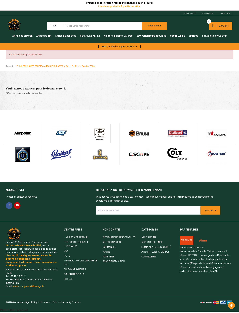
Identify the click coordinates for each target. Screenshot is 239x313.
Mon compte (190, 13)
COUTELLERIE (177, 36)
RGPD (67, 255)
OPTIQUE (193, 36)
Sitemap (68, 279)
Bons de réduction (114, 261)
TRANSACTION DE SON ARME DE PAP (80, 262)
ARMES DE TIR (43, 36)
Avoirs (106, 251)
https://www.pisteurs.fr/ (192, 247)
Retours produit (113, 242)
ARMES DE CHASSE (22, 36)
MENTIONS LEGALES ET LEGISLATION (76, 244)
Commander (207, 13)
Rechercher (154, 25)
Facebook (9, 205)
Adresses (108, 256)
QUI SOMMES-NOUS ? (75, 269)
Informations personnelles (119, 237)
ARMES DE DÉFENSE (65, 36)
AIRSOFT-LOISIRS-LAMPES (118, 36)
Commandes (109, 247)
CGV (66, 251)
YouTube (17, 205)
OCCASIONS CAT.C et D (214, 36)
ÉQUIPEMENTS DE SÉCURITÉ (151, 36)
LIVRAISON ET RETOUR (76, 237)
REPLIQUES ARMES (90, 36)
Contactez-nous (74, 274)
